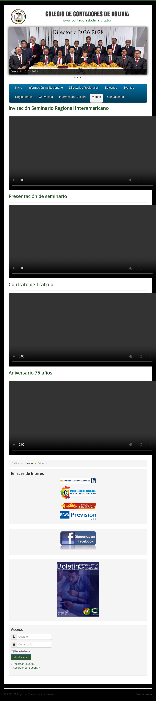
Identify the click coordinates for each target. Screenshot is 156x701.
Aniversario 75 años (30, 372)
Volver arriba (144, 694)
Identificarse (21, 657)
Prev (14, 52)
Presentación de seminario (38, 196)
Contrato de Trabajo (31, 284)
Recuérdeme (22, 651)
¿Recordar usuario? (23, 663)
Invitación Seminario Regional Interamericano (59, 108)
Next (142, 52)
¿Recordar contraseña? (25, 667)
